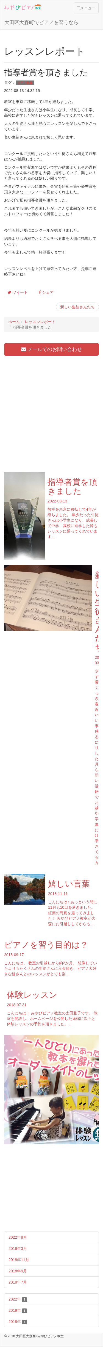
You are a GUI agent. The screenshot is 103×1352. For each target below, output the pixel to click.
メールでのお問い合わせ (51, 349)
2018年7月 (18, 1282)
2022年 (18, 1299)
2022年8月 (18, 1237)
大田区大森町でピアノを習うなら (41, 22)
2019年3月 (18, 1248)
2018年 (18, 1321)
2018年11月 (19, 1260)
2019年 (18, 1310)
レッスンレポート (40, 322)
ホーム (14, 322)
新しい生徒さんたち (77, 307)
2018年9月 (18, 1271)
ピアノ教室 (24, 82)
